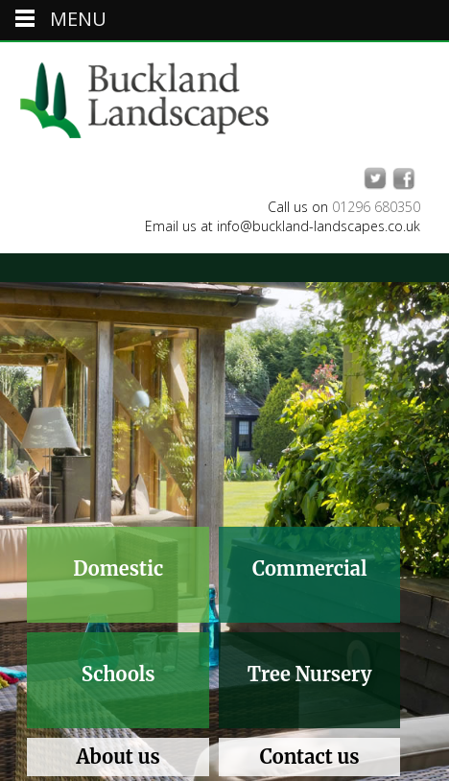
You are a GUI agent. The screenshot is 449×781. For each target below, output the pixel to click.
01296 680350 (376, 207)
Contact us (310, 757)
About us (118, 757)
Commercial (309, 568)
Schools (118, 674)
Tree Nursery (310, 674)
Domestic (118, 568)
